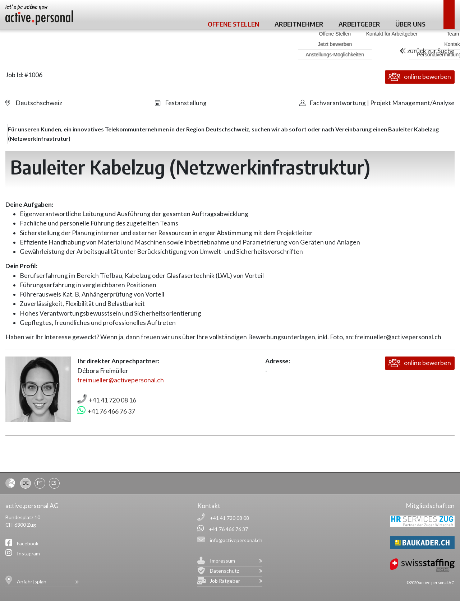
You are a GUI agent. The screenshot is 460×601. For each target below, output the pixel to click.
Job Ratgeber (225, 581)
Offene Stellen (233, 24)
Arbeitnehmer (299, 24)
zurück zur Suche (427, 51)
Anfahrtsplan (31, 581)
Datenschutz (224, 571)
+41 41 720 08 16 (112, 400)
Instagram (28, 553)
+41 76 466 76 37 (111, 411)
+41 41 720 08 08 (229, 518)
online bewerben (419, 76)
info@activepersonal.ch (236, 540)
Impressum (222, 561)
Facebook (27, 543)
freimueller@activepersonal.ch (120, 380)
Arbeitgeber (359, 24)
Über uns (410, 24)
